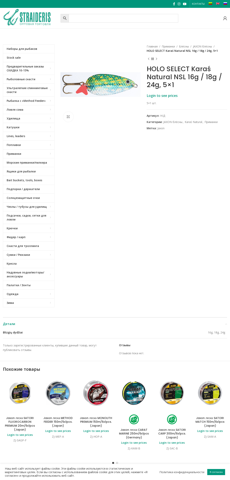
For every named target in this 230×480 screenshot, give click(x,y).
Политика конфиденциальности (181, 472)
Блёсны (184, 46)
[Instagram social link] (179, 4)
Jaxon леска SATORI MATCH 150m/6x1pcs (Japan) (210, 422)
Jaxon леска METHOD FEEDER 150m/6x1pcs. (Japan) (58, 422)
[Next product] (156, 59)
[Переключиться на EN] (218, 4)
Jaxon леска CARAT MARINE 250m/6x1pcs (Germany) (134, 433)
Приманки (168, 46)
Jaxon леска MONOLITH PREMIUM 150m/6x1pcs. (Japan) (96, 422)
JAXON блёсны (202, 46)
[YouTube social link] (185, 4)
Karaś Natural (193, 122)
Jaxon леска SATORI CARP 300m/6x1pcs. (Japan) (172, 433)
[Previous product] (149, 59)
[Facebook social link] (174, 4)
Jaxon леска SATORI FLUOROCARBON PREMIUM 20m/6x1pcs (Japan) (20, 424)
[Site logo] (31, 18)
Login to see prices (162, 95)
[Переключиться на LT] (210, 4)
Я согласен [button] (216, 472)
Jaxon (161, 128)
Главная (152, 46)
